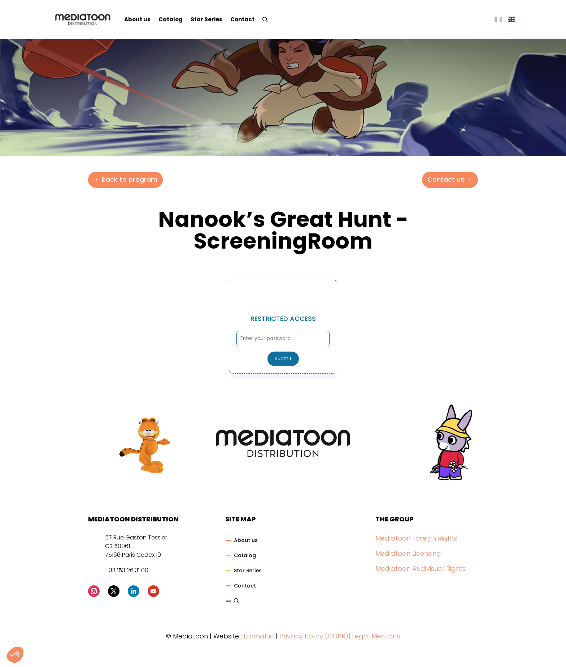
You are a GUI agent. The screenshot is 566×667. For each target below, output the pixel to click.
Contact (242, 19)
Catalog (170, 19)
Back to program (129, 179)
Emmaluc (259, 636)
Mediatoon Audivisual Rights (420, 568)
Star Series (206, 19)
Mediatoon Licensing (408, 553)
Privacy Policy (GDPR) (313, 636)
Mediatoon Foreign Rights (416, 538)
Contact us (445, 179)
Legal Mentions (376, 636)
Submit (283, 358)
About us (137, 19)
